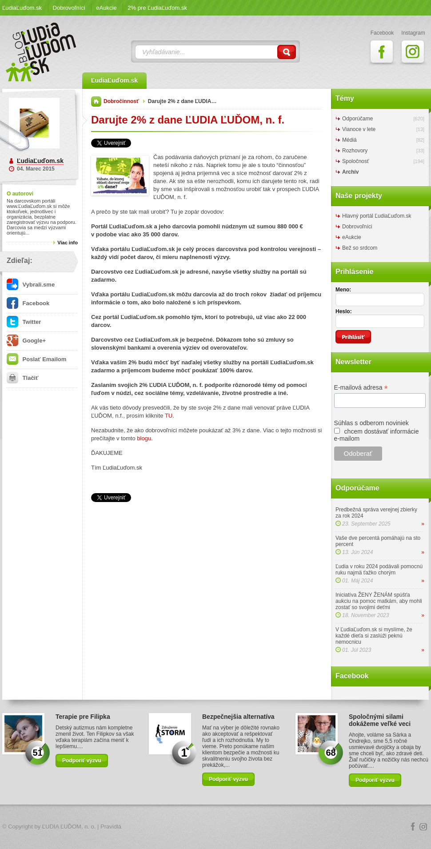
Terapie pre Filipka (83, 716)
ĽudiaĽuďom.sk (22, 7)
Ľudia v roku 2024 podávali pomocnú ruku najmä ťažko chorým (379, 569)
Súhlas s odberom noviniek (371, 422)
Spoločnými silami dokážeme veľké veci (380, 720)
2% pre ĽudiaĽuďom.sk (157, 7)
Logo (215, 827)
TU (168, 415)
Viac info (67, 242)
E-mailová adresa (361, 387)
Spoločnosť (355, 161)
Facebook (28, 303)
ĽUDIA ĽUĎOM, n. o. (69, 826)
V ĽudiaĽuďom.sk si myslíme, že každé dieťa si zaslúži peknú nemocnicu (373, 635)
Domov (96, 101)
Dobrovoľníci (69, 7)
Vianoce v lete (358, 129)
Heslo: (343, 311)
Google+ (26, 340)
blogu (144, 438)
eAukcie (106, 7)
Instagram (423, 826)
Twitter (24, 321)
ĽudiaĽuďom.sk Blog (41, 52)
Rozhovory (354, 150)
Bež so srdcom (359, 248)
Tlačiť (22, 377)
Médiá (349, 140)
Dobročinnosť (121, 101)
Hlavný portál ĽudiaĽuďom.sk (376, 216)
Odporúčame (357, 119)
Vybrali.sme (31, 284)
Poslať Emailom (36, 359)
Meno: (343, 290)
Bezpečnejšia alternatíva (238, 716)
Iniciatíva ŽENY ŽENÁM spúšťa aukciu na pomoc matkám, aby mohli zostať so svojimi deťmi (378, 601)
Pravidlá (110, 826)
